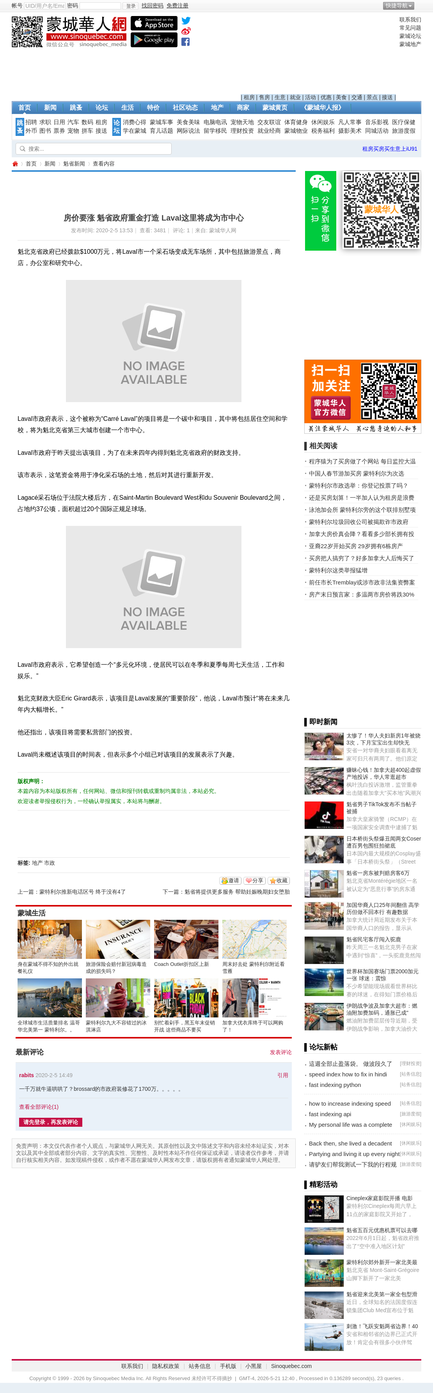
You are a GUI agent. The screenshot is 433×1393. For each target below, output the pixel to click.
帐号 (17, 5)
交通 (356, 97)
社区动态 (185, 107)
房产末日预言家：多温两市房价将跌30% (361, 594)
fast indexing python (335, 1084)
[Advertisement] (318, 55)
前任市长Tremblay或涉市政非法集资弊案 (362, 582)
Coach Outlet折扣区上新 (181, 964)
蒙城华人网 (15, 163)
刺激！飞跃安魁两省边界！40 (382, 1326)
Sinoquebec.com (291, 1366)
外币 (31, 131)
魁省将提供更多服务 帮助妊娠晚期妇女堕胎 (237, 892)
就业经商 (269, 131)
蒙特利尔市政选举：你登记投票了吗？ (358, 485)
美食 (341, 97)
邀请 (233, 880)
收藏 (282, 880)
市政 (49, 863)
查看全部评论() (39, 1107)
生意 (280, 97)
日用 (59, 122)
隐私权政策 (165, 1366)
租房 (249, 97)
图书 (45, 131)
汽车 (73, 122)
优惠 (326, 97)
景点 (372, 97)
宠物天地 (242, 122)
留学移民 (215, 131)
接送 (387, 97)
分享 (257, 880)
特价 (153, 107)
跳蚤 (76, 107)
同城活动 (377, 131)
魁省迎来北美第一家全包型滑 (381, 1294)
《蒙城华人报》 (322, 107)
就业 (295, 97)
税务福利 (323, 131)
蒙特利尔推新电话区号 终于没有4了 (82, 892)
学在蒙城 (134, 131)
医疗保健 (403, 122)
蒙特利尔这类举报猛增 (338, 570)
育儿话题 (161, 131)
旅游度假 (403, 131)
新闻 (50, 107)
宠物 (73, 131)
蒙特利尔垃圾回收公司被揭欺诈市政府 (358, 521)
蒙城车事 (161, 122)
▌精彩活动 (320, 1184)
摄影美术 (350, 131)
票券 (59, 131)
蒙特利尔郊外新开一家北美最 (381, 1262)
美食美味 (188, 122)
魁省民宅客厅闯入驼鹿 (373, 939)
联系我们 (410, 19)
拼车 (87, 131)
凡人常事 (350, 122)
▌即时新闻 (320, 722)
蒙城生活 (32, 913)
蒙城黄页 (275, 107)
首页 (24, 107)
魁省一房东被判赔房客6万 (378, 873)
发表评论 (281, 1052)
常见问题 (410, 28)
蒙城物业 (296, 131)
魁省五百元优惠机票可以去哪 (381, 1230)
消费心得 (134, 122)
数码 (87, 122)
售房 (264, 97)
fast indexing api (330, 1114)
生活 (127, 107)
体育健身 (296, 122)
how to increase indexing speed (350, 1103)
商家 (243, 107)
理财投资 (242, 131)
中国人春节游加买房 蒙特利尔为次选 (356, 473)
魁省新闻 (74, 163)
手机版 (228, 1366)
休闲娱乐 (323, 122)
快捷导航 (397, 5)
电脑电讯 (215, 122)
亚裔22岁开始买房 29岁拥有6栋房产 (356, 546)
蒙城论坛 (410, 36)
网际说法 (188, 131)
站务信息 (410, 1074)
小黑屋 (253, 1366)
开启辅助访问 (419, 5)
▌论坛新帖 (320, 1047)
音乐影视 (377, 122)
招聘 (31, 122)
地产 (217, 107)
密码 (72, 5)
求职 (45, 122)
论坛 (102, 107)
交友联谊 (269, 122)
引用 (282, 1075)
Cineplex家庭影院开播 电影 (379, 1198)
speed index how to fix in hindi (348, 1074)
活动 (310, 97)
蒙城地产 (410, 44)
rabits (26, 1075)
